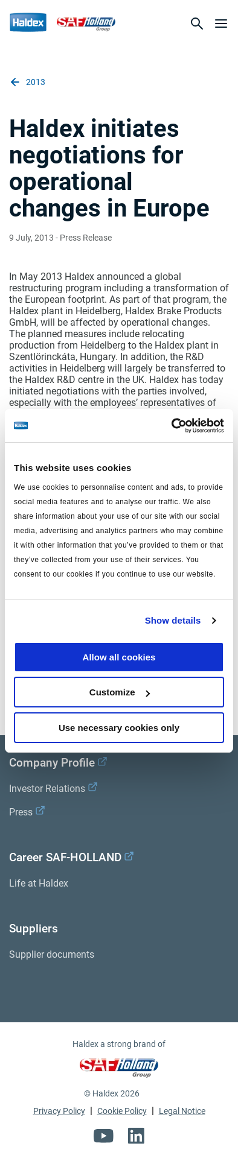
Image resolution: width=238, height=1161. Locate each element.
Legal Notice (182, 1111)
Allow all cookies (119, 657)
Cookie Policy (122, 1111)
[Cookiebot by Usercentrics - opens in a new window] (172, 426)
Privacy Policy (59, 1111)
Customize (119, 692)
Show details (173, 620)
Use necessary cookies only (119, 728)
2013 (27, 82)
